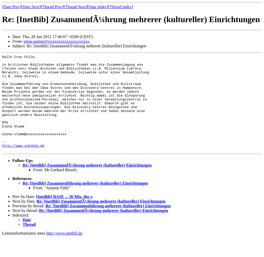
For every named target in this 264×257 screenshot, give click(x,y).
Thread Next (75, 7)
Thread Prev (52, 7)
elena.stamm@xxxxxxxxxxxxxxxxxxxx (56, 41)
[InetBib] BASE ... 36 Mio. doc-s (64, 216)
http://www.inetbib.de (23, 164)
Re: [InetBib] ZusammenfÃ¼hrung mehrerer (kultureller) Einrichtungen (87, 184)
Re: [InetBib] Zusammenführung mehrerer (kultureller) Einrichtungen (85, 202)
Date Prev (11, 7)
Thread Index (121, 7)
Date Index (98, 7)
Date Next (31, 7)
